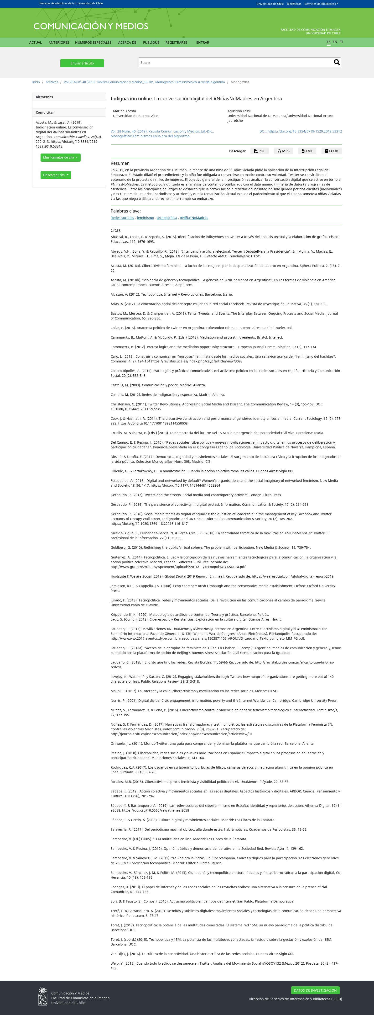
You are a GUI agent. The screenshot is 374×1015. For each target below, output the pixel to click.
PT (341, 41)
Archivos (52, 82)
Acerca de (127, 42)
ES (329, 41)
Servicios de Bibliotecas (320, 4)
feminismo (145, 217)
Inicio (36, 82)
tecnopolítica (167, 217)
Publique (151, 42)
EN (335, 41)
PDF (259, 151)
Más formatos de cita (59, 157)
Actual (35, 42)
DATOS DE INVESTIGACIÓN (315, 990)
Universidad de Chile (270, 4)
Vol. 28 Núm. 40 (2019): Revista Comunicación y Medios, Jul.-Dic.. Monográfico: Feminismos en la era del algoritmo (144, 82)
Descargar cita (54, 175)
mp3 (284, 151)
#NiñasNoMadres (194, 217)
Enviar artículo (82, 63)
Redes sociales (122, 217)
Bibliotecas (294, 4)
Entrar (202, 42)
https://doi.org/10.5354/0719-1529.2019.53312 (305, 131)
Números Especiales (93, 42)
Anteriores (59, 42)
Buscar (337, 62)
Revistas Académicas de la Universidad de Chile (71, 3)
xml (307, 151)
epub (331, 151)
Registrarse (176, 42)
